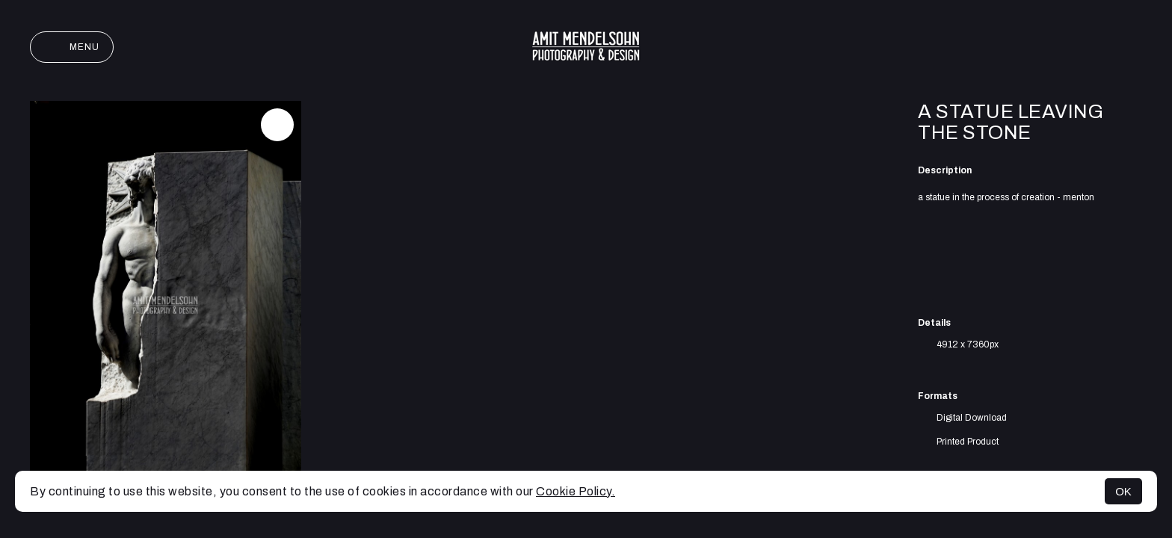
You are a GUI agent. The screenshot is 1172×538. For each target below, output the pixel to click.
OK (1123, 491)
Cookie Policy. (575, 491)
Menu (71, 47)
